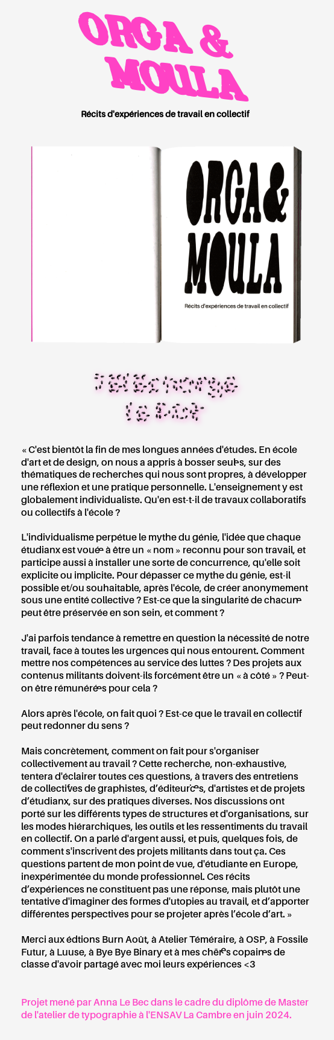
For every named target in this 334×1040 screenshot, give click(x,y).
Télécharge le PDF (165, 397)
